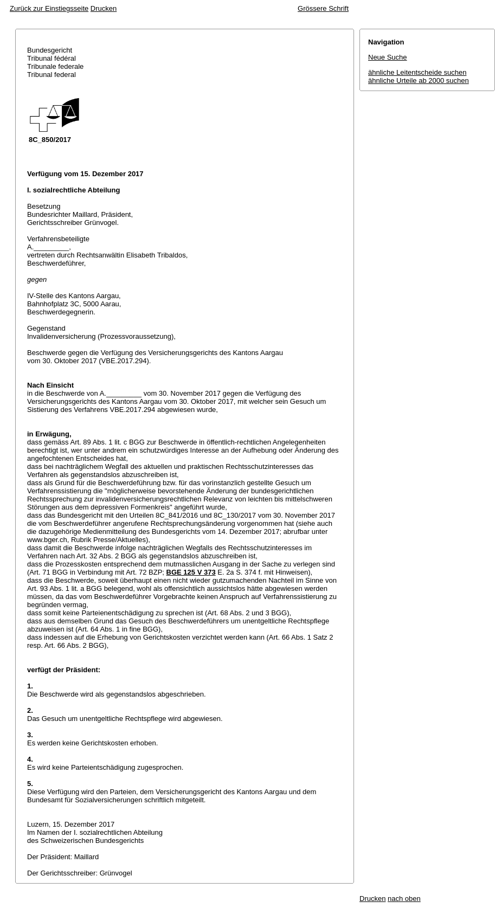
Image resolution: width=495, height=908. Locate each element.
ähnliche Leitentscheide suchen (417, 72)
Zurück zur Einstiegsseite (49, 8)
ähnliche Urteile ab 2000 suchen (418, 80)
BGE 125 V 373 (191, 572)
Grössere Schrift (323, 8)
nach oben (404, 898)
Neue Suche (387, 57)
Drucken (104, 8)
